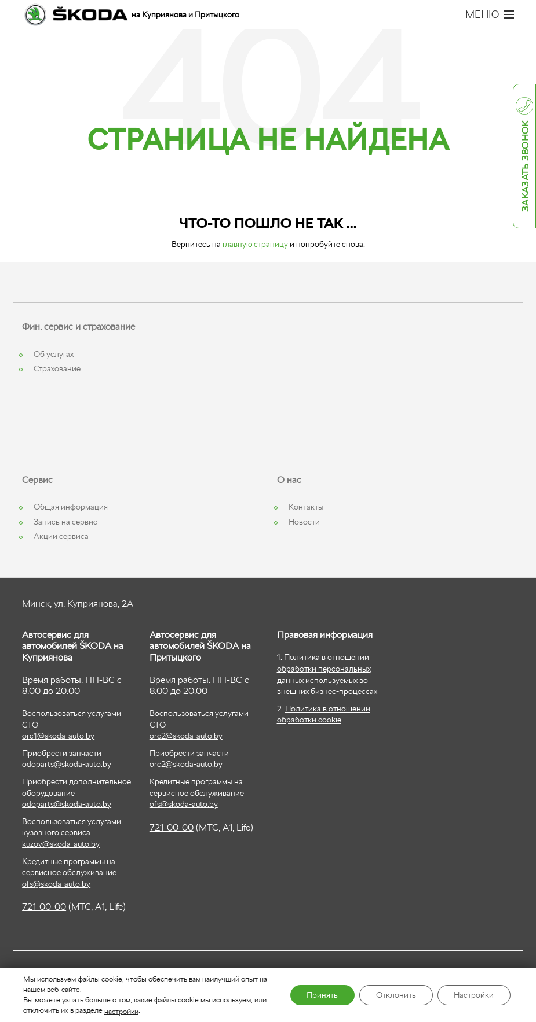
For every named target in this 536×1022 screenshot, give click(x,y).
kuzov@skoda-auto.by (61, 843)
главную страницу (255, 244)
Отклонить (394, 995)
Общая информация (71, 506)
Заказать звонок (525, 166)
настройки (121, 1010)
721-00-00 (44, 906)
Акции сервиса (61, 536)
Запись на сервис (65, 521)
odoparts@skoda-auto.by (66, 764)
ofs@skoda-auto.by (56, 883)
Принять (318, 995)
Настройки (473, 995)
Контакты (306, 506)
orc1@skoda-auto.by (58, 735)
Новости (304, 521)
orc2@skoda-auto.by (186, 735)
